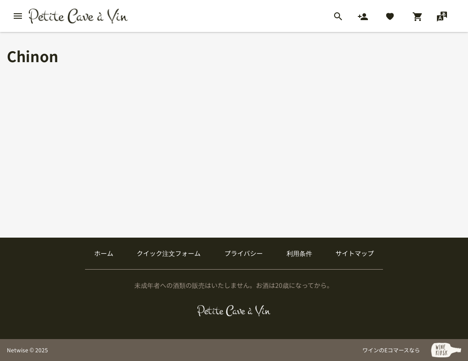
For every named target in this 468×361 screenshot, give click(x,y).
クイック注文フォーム (169, 253)
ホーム (103, 253)
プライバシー (243, 253)
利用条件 (299, 253)
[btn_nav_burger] (18, 16)
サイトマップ (354, 253)
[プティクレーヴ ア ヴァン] (234, 311)
